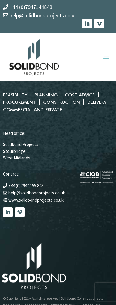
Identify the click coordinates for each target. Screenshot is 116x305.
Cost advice (79, 94)
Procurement (19, 102)
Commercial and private (32, 109)
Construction (61, 102)
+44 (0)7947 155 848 (25, 185)
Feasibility (15, 94)
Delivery (96, 102)
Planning (45, 94)
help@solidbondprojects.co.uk (36, 192)
